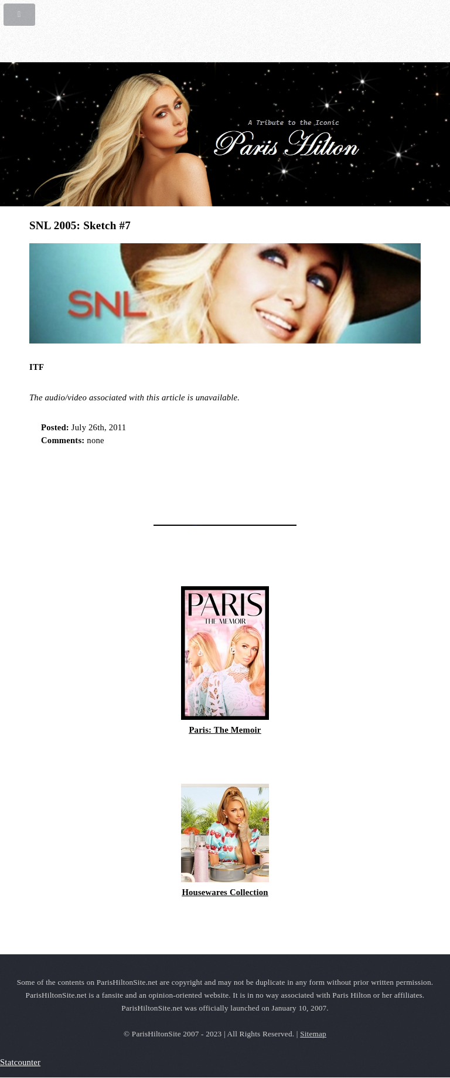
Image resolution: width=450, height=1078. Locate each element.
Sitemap (313, 1033)
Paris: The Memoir (225, 729)
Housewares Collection (225, 892)
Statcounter (20, 1062)
